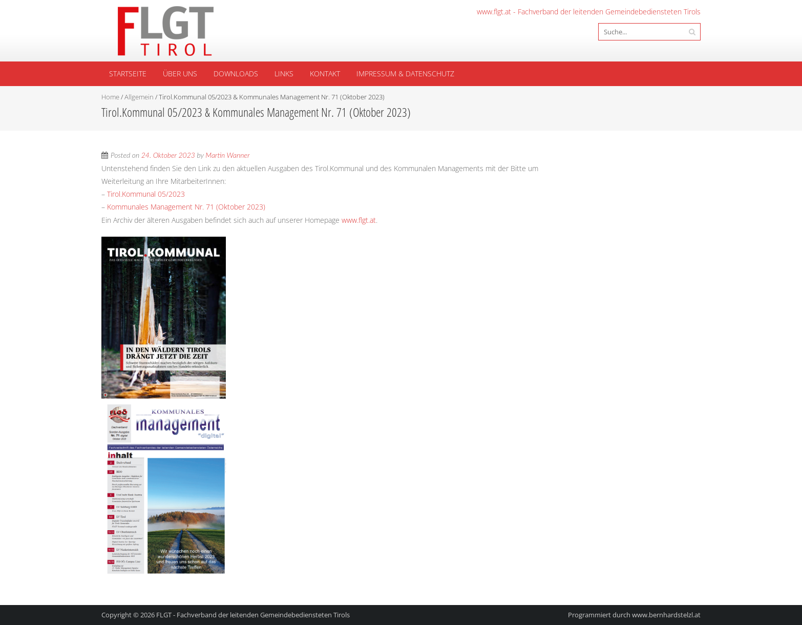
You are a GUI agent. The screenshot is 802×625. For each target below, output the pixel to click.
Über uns (180, 73)
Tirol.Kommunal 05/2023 (146, 194)
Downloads (236, 73)
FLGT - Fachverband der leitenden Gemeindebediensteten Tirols (253, 614)
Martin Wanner (227, 155)
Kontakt (325, 73)
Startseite (127, 73)
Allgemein (139, 96)
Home (110, 96)
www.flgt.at (359, 220)
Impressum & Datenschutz (405, 73)
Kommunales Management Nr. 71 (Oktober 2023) (186, 207)
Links (284, 73)
